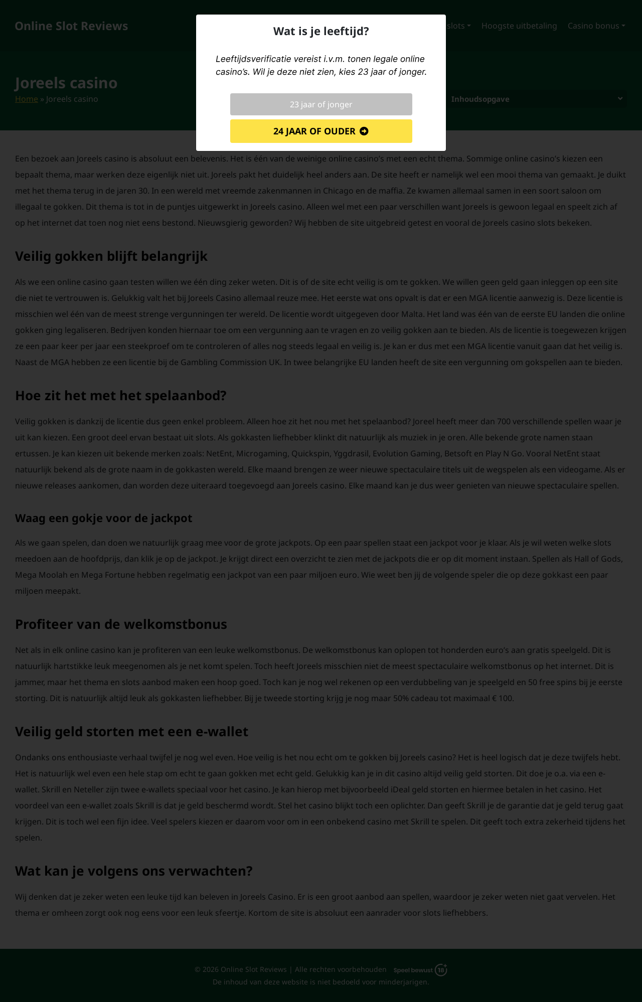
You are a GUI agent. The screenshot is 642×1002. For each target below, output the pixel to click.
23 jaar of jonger (321, 104)
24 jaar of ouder (314, 131)
